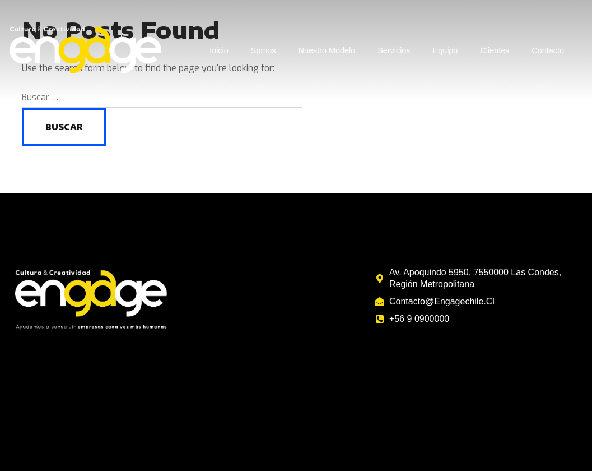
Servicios (393, 50)
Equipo (445, 50)
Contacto (548, 50)
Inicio (219, 50)
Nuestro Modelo (327, 50)
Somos (263, 50)
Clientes (494, 50)
